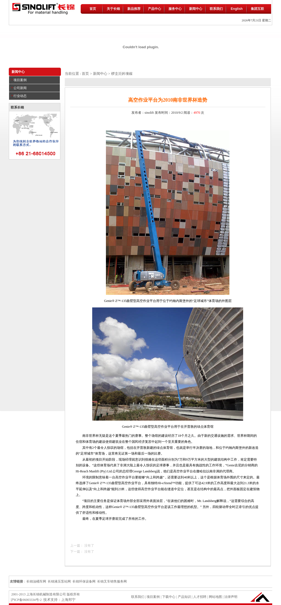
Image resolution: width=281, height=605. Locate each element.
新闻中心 (195, 9)
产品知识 (184, 597)
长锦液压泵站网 (59, 581)
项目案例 (18, 80)
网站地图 (215, 597)
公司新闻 (18, 88)
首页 (92, 9)
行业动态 (18, 96)
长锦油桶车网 (36, 581)
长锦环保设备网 (83, 581)
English (237, 9)
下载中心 (168, 597)
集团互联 (257, 9)
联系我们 (216, 9)
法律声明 (230, 597)
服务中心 (175, 9)
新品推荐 (133, 9)
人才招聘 (199, 597)
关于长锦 (113, 9)
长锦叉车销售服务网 (112, 581)
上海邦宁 (68, 600)
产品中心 (154, 9)
